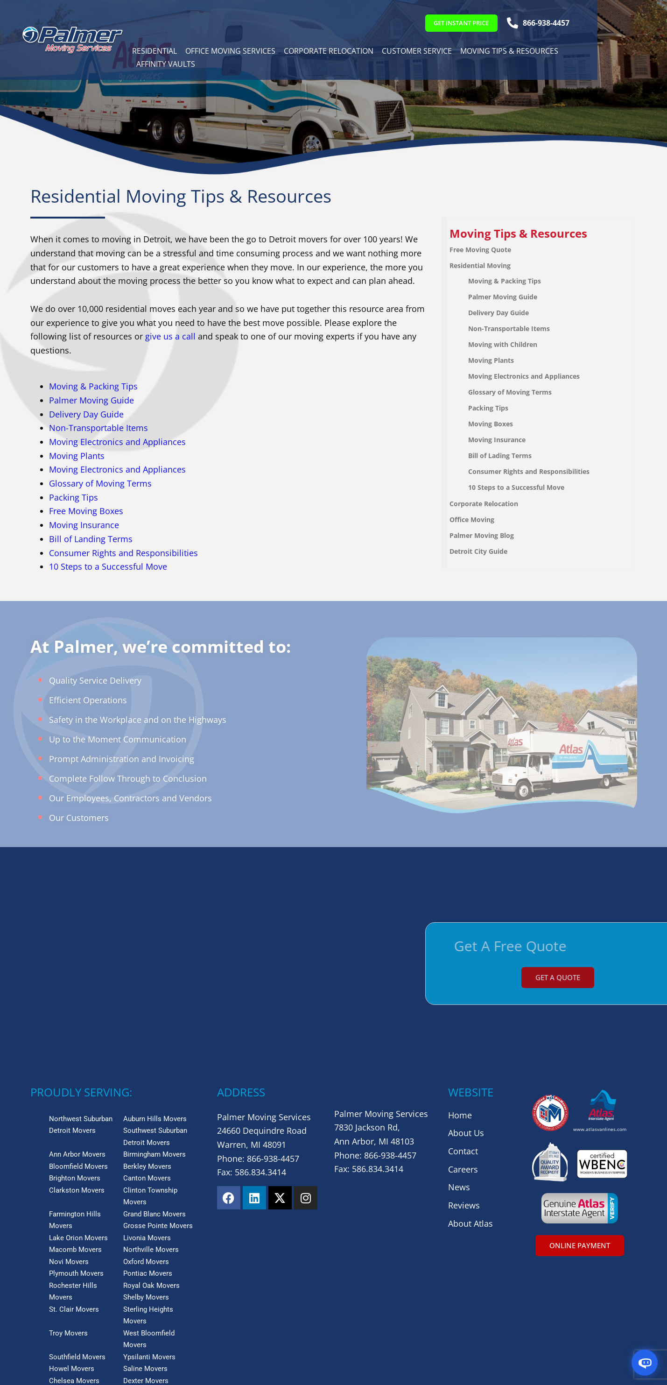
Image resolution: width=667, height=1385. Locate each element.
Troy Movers (68, 1229)
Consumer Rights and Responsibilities (123, 552)
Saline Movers (145, 1264)
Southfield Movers (77, 1253)
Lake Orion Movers (78, 1134)
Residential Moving (489, 265)
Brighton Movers (74, 1074)
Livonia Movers (147, 1134)
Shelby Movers (146, 1193)
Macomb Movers (75, 1145)
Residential (165, 52)
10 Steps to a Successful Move (108, 566)
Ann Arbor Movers (77, 1050)
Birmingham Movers (154, 1050)
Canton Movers (147, 1074)
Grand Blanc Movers (154, 1110)
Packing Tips (73, 497)
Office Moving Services (241, 52)
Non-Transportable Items (98, 427)
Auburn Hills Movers (155, 1014)
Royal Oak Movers (151, 1181)
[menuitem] (549, 233)
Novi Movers (69, 1157)
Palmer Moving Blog (491, 535)
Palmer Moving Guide (91, 400)
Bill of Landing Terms (91, 538)
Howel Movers (71, 1264)
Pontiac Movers (147, 1169)
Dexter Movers (146, 1276)
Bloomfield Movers (78, 1062)
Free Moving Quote (490, 249)
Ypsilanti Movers (149, 1253)
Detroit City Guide (488, 551)
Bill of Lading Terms (509, 455)
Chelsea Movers (74, 1276)
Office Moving (481, 519)
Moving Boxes (500, 423)
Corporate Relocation (339, 52)
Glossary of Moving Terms (100, 483)
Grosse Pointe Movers (158, 1121)
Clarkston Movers (77, 1086)
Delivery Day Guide (86, 414)
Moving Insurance (84, 524)
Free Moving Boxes (86, 510)
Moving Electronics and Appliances (117, 441)
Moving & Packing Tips (93, 386)
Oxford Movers (146, 1157)
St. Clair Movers (74, 1205)
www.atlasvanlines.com (599, 1025)
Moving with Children (512, 344)
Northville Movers (151, 1145)
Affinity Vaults (176, 65)
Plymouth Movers (76, 1169)
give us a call (170, 336)
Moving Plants (77, 455)
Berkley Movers (147, 1062)
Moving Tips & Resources (520, 52)
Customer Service (428, 52)
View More (49, 1288)
